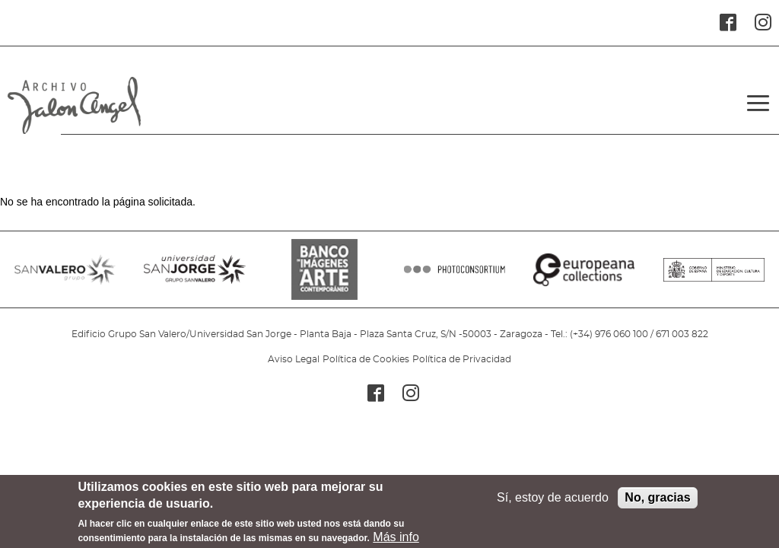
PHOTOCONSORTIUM (454, 277)
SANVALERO (65, 277)
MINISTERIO (714, 277)
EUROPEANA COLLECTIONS (583, 277)
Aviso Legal (294, 359)
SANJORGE (194, 277)
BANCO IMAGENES (324, 277)
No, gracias (657, 497)
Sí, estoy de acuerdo (553, 497)
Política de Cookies (366, 359)
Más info (395, 536)
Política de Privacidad (461, 359)
